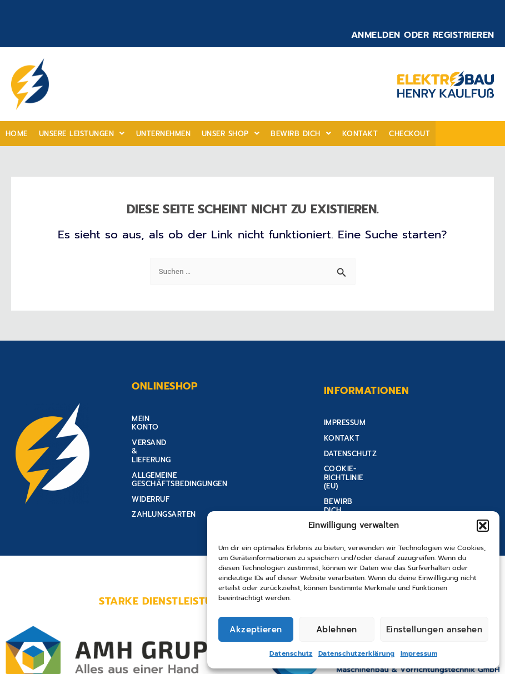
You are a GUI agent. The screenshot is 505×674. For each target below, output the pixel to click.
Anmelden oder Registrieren (422, 35)
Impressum (419, 653)
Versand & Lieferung (175, 433)
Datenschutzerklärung (356, 653)
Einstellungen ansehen (434, 629)
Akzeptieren (255, 629)
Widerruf (150, 464)
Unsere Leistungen (79, 133)
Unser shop (223, 133)
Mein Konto (155, 418)
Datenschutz (291, 653)
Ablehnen (336, 629)
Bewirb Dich (291, 133)
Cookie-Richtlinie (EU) (368, 464)
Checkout (396, 133)
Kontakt (349, 133)
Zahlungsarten (164, 480)
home (15, 133)
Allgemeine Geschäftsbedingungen (204, 449)
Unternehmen (158, 133)
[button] (482, 525)
